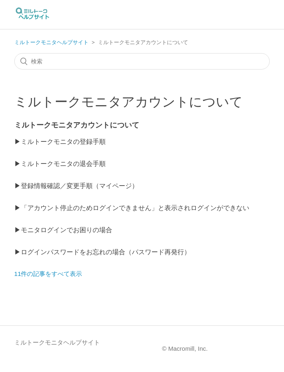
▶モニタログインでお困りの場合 (63, 229)
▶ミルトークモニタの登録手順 (60, 141)
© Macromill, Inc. (185, 348)
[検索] (142, 61)
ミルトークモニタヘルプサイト (51, 42)
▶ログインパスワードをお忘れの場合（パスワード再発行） (102, 252)
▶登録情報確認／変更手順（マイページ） (76, 185)
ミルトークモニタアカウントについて (76, 125)
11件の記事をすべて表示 (48, 273)
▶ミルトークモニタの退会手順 (60, 163)
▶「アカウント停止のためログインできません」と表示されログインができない (131, 207)
